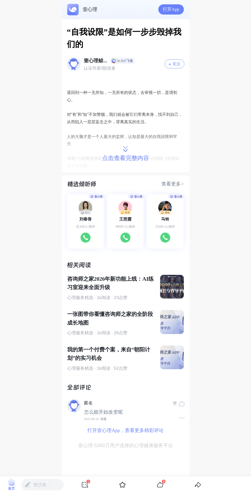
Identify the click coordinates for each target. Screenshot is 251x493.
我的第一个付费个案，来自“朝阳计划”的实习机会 (108, 354)
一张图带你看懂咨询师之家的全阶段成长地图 (110, 318)
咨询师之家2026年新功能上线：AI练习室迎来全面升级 (110, 283)
